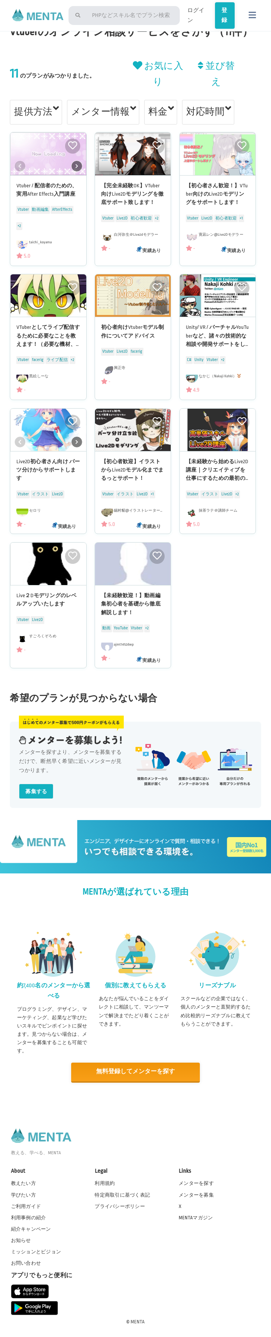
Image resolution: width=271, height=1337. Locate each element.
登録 (222, 21)
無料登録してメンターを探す (135, 1071)
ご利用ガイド (26, 1205)
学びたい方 (23, 1194)
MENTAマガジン (196, 1217)
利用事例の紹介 (28, 1217)
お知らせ (21, 1239)
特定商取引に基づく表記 (122, 1194)
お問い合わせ (26, 1262)
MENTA (138, 1321)
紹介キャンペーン (31, 1228)
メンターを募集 (196, 1194)
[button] (77, 166)
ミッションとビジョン (36, 1251)
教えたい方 (23, 1183)
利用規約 (105, 1183)
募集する (36, 791)
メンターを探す (196, 1183)
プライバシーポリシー (120, 1205)
